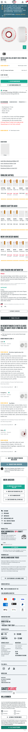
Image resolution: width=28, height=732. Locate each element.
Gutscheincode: (15, 15)
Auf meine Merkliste (14, 85)
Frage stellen (14, 318)
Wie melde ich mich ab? (19, 551)
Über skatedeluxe (18, 645)
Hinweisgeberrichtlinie (5, 682)
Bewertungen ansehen (22, 65)
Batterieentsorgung (5, 654)
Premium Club (13, 468)
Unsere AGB (3, 677)
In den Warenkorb (14, 81)
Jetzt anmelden (14, 547)
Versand (4, 511)
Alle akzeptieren (14, 727)
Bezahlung (3, 645)
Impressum (4, 673)
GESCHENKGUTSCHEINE (20, 655)
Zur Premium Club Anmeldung (14, 578)
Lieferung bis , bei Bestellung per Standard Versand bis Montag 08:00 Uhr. (14, 92)
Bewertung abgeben (14, 464)
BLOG (16, 651)
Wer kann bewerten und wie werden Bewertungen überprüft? (13, 334)
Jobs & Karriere (18, 647)
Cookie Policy (3, 681)
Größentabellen (7, 518)
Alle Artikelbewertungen (6, 651)
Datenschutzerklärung (6, 679)
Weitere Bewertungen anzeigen (14, 459)
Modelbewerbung (18, 648)
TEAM (16, 653)
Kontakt (2, 655)
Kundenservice (6, 523)
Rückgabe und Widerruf (6, 648)
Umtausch (5, 516)
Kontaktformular (22, 625)
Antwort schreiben (14, 311)
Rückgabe (5, 513)
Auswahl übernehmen (13, 717)
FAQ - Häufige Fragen (5, 653)
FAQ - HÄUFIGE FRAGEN (8, 521)
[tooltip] (26, 70)
